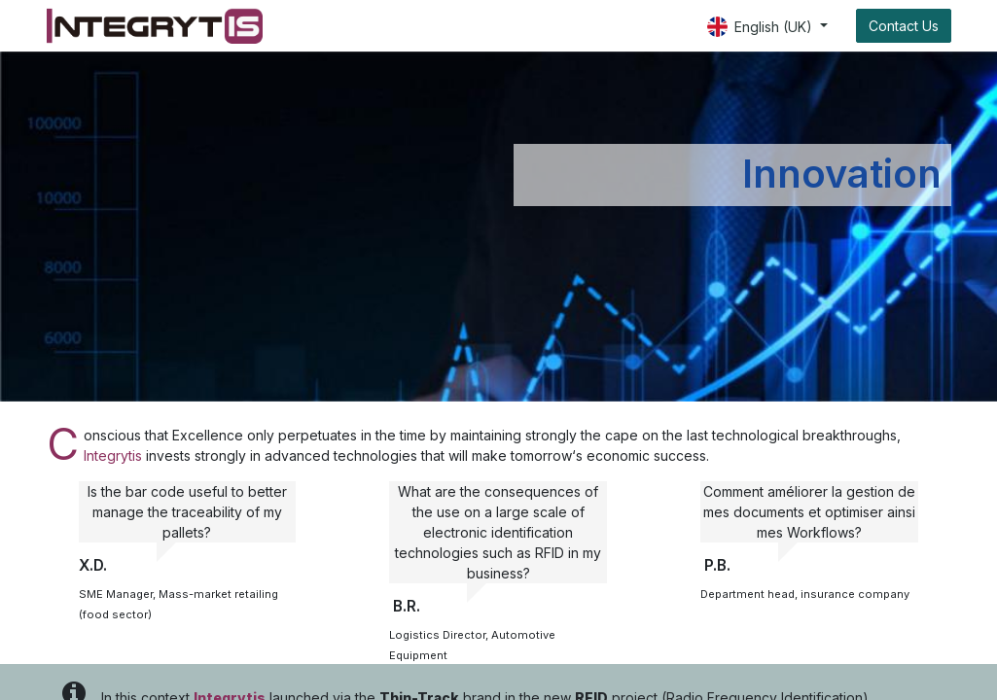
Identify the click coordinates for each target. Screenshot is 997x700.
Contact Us (904, 26)
